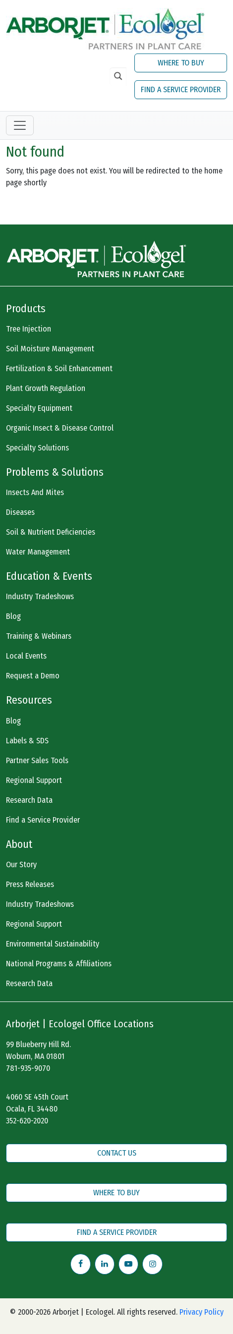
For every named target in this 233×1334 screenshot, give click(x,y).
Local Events (26, 656)
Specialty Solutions (37, 447)
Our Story (21, 864)
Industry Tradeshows (40, 596)
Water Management (38, 551)
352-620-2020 (27, 1120)
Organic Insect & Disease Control (60, 428)
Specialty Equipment (39, 408)
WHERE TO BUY (181, 62)
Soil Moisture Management (50, 348)
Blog (13, 616)
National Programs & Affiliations (59, 963)
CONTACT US (116, 1153)
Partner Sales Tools (37, 760)
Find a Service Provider (43, 820)
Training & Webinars (38, 636)
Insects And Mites (35, 492)
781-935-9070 (28, 1068)
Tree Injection (28, 329)
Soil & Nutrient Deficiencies (50, 532)
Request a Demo (32, 675)
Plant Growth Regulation (45, 388)
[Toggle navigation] (20, 125)
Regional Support (34, 780)
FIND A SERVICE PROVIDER (181, 89)
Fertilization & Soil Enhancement (59, 368)
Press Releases (30, 884)
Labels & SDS (27, 740)
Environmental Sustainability (52, 943)
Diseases (20, 512)
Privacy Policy (201, 1312)
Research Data (29, 800)
